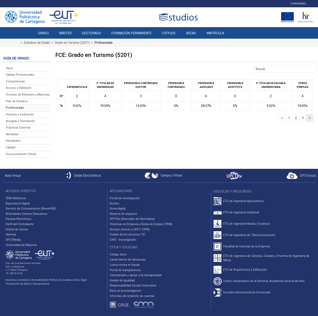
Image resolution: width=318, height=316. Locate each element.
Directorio (11, 279)
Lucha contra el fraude (125, 265)
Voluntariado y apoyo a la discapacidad (135, 275)
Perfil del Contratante (20, 224)
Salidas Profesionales (20, 75)
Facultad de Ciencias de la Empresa (246, 246)
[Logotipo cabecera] (179, 17)
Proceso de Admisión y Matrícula (27, 94)
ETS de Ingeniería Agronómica (243, 201)
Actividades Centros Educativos (26, 214)
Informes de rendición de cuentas (132, 296)
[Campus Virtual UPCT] (163, 175)
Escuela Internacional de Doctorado (247, 292)
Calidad (10, 147)
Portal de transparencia (125, 270)
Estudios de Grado (37, 43)
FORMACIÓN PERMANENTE (131, 33)
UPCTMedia (13, 240)
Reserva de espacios (123, 214)
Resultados (13, 141)
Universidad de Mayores (21, 245)
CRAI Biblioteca (16, 198)
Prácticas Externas (18, 127)
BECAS (191, 33)
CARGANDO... (299, 3)
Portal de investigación (125, 198)
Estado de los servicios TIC (127, 234)
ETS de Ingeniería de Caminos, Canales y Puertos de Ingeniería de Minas (266, 258)
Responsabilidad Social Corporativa (133, 285)
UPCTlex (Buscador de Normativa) (132, 219)
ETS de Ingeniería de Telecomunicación (249, 235)
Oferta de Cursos (17, 229)
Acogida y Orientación (20, 121)
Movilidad (12, 134)
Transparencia (40, 283)
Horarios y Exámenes (20, 114)
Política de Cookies (60, 279)
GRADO (43, 33)
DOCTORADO (91, 33)
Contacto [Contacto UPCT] (24, 279)
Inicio (9, 68)
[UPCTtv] (234, 175)
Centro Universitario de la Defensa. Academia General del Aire (264, 281)
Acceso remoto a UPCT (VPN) (130, 229)
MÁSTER (65, 33)
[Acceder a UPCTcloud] (301, 175)
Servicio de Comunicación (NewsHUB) (31, 208)
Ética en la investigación (125, 291)
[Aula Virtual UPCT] (11, 175)
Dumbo (114, 203)
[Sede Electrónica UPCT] (83, 175)
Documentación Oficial (21, 154)
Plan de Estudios (17, 101)
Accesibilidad (39, 279)
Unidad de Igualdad (122, 280)
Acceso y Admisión (18, 88)
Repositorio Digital (18, 203)
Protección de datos (19, 283)
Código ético (118, 254)
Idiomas (11, 234)
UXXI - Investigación (123, 240)
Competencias (15, 81)
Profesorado (15, 108)
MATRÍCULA (215, 33)
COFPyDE (169, 33)
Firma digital (118, 208)
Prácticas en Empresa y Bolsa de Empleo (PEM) (141, 224)
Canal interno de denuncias (127, 259)
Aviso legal (80, 279)
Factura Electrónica (18, 219)
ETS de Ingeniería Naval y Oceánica (246, 224)
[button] (234, 30)
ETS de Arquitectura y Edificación (245, 269)
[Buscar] (284, 69)
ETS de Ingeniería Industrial (241, 212)
